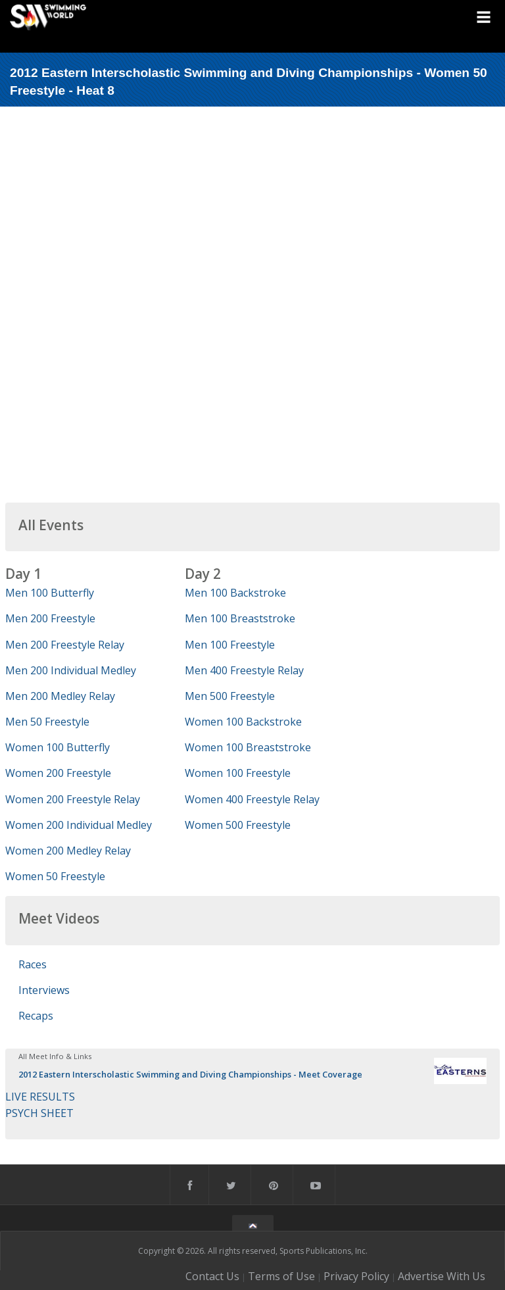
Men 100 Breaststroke (240, 618)
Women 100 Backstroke (243, 721)
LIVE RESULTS (40, 1096)
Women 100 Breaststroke (248, 747)
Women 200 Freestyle (58, 773)
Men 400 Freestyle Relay (244, 670)
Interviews (44, 990)
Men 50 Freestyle (47, 721)
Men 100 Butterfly (49, 592)
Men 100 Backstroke (235, 592)
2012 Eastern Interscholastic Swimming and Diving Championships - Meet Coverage (190, 1074)
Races (32, 964)
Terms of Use (281, 1276)
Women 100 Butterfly (57, 747)
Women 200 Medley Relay (68, 850)
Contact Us (212, 1276)
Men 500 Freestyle (230, 696)
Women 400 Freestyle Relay (252, 799)
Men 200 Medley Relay (60, 696)
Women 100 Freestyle (238, 773)
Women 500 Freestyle (238, 825)
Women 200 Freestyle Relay (72, 799)
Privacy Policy (356, 1276)
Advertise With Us (441, 1276)
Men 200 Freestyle (50, 618)
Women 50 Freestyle (55, 876)
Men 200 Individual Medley (70, 670)
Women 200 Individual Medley (78, 825)
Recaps (35, 1015)
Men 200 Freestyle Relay (64, 644)
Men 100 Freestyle (230, 644)
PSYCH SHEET (39, 1113)
